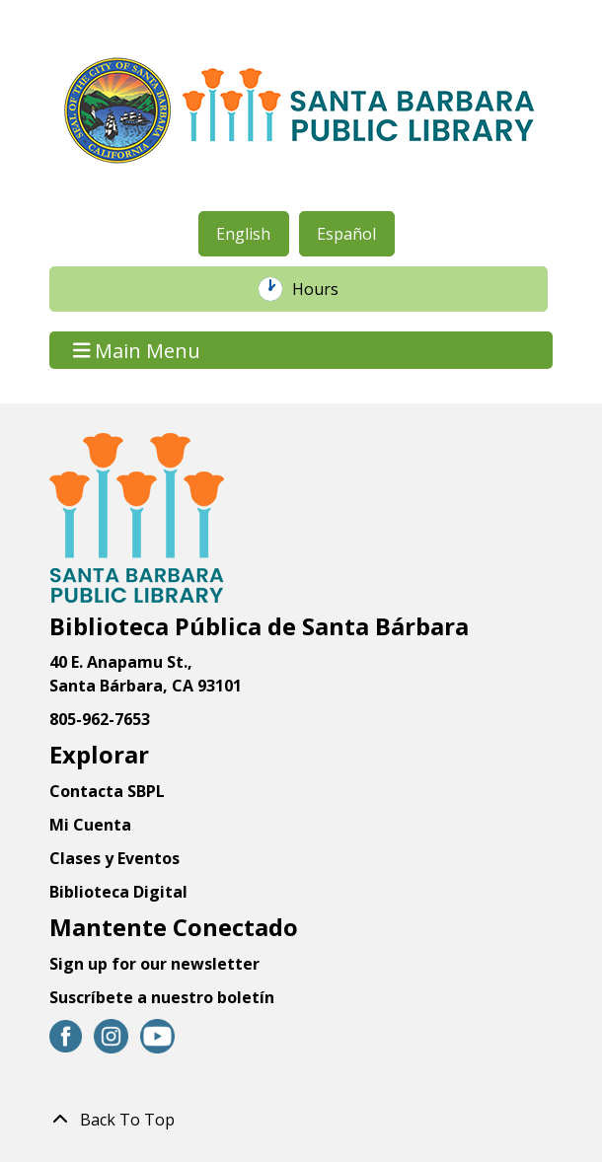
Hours (326, 289)
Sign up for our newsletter (154, 964)
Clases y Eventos (114, 858)
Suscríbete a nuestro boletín (161, 997)
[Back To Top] (301, 1119)
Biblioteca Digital (118, 892)
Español (346, 234)
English (243, 234)
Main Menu (137, 349)
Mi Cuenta (90, 824)
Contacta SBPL (107, 791)
